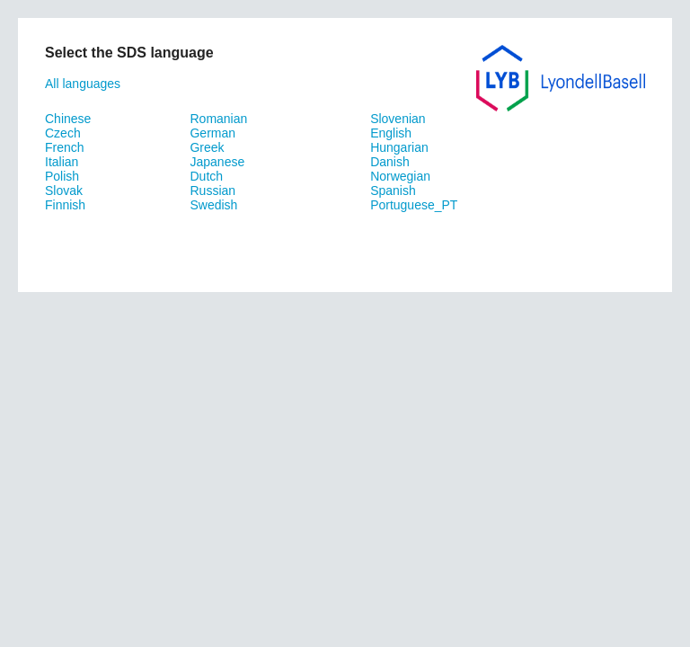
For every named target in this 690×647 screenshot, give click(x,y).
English (390, 133)
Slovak (64, 190)
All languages (82, 83)
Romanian (218, 118)
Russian (212, 190)
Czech (63, 133)
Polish (62, 176)
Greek (207, 147)
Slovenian (398, 118)
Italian (61, 162)
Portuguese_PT (413, 205)
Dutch (206, 176)
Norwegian (400, 176)
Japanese (217, 162)
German (212, 133)
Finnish (65, 205)
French (64, 147)
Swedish (213, 205)
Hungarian (399, 147)
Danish (390, 162)
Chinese (68, 118)
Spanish (393, 190)
